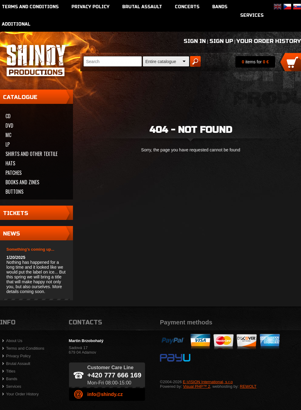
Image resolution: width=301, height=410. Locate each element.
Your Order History (269, 41)
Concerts (187, 6)
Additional (16, 24)
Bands (219, 6)
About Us (14, 340)
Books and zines (22, 182)
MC (8, 135)
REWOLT (248, 386)
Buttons (14, 191)
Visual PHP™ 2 (196, 386)
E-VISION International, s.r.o (208, 382)
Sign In (195, 41)
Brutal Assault (142, 6)
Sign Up (221, 41)
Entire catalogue (160, 61)
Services (252, 15)
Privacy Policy (90, 6)
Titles (11, 371)
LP (7, 144)
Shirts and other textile (31, 153)
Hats (10, 163)
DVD (9, 125)
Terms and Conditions (30, 6)
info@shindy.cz (105, 394)
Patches (13, 172)
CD (8, 116)
